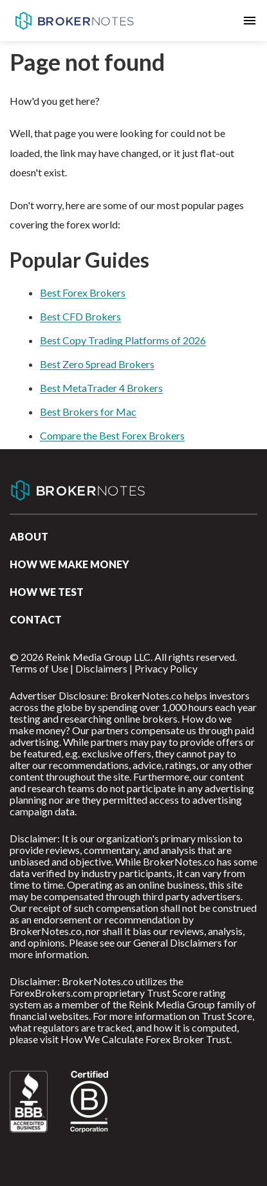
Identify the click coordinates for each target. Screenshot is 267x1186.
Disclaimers (101, 668)
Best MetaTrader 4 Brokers (101, 388)
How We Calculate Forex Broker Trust (145, 1039)
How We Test (47, 592)
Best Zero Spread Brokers (97, 364)
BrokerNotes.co (74, 21)
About (29, 536)
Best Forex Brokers (82, 292)
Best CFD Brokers (80, 316)
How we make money (69, 564)
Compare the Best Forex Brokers (112, 435)
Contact (36, 619)
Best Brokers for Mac (88, 411)
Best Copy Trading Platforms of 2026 (123, 340)
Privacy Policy (166, 668)
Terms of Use (39, 668)
